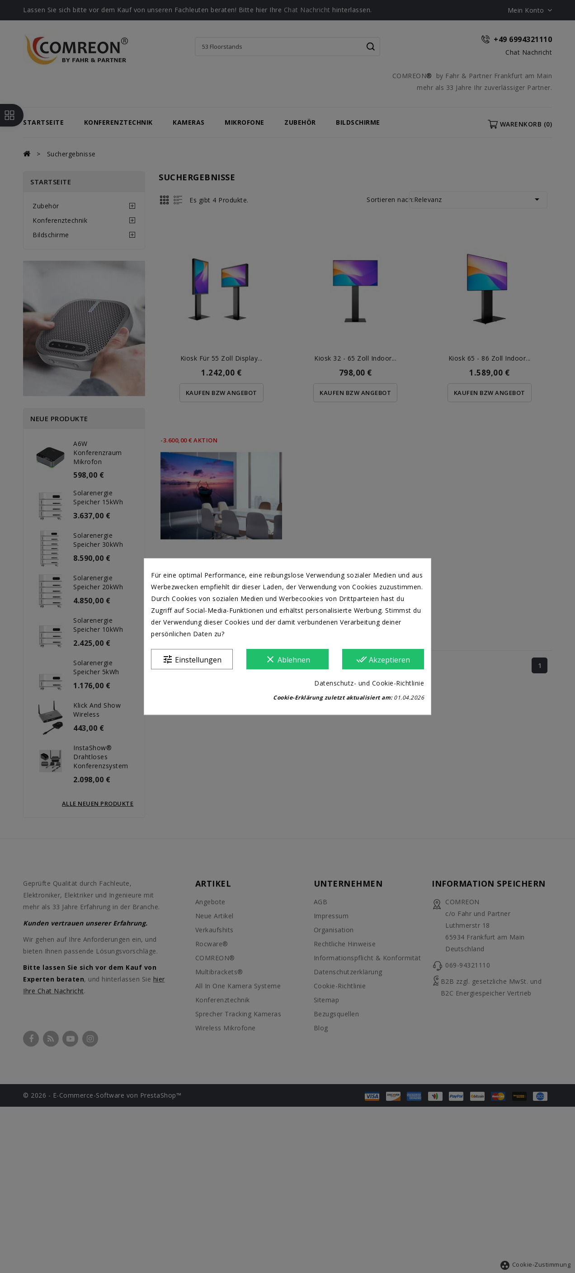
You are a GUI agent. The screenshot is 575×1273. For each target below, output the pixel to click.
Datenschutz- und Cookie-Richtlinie (369, 683)
